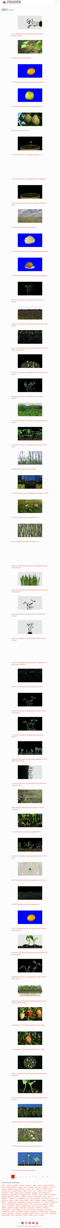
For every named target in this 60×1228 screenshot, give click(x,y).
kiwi (27, 1198)
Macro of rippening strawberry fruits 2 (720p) (30, 1025)
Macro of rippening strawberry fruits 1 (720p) (30, 1049)
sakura (27, 1211)
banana (14, 1187)
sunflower (25, 1213)
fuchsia (47, 1195)
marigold (50, 1200)
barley (20, 1187)
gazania (4, 1196)
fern (29, 1195)
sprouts (4, 1213)
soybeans (53, 1211)
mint (15, 1202)
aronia (45, 1185)
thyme (32, 1213)
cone (34, 1191)
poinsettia (39, 1206)
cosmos (39, 1191)
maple (44, 1200)
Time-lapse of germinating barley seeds (30, 686)
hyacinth (11, 1198)
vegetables (53, 1213)
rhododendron (6, 1209)
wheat (25, 1215)
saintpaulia (19, 1211)
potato (51, 1206)
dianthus (35, 1193)
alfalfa (9, 1185)
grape (45, 1196)
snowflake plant (43, 1211)
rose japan (40, 1209)
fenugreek (23, 1195)
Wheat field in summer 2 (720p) (26, 227)
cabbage (10, 1189)
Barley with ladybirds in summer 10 (28, 541)
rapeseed (31, 1208)
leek (42, 1198)
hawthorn (5, 1198)
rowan (13, 1211)
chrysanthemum (17, 1191)
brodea (4, 1189)
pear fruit (36, 1204)
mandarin (38, 1200)
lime (16, 1200)
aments (21, 1185)
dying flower (15, 1195)
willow (31, 1215)
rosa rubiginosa (17, 1209)
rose (24, 1209)
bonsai (52, 1187)
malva (31, 1200)
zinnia (36, 1215)
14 (43, 1176)
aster (3, 1187)
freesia (41, 1195)
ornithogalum (11, 1204)
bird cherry (38, 1187)
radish (16, 1208)
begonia (31, 1187)
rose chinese (31, 1209)
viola (12, 1215)
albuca (4, 1185)
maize (26, 1200)
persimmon (10, 1206)
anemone (28, 1185)
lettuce (53, 1198)
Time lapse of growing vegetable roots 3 (29, 832)
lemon (47, 1198)
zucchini (41, 1215)
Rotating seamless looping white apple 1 (30, 106)
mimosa (10, 1202)
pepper (4, 1206)
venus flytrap (6, 1215)
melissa (4, 1202)
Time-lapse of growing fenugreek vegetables (32, 179)
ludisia (21, 1200)
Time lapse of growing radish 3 (26, 1170)
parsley (18, 1204)
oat (42, 1202)
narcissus (37, 1202)
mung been (21, 1202)
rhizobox (45, 1208)
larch (31, 1198)
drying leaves (6, 1195)
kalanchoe (22, 1198)
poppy (46, 1206)
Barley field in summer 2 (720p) (26, 469)
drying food (45, 1193)
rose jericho (48, 1209)
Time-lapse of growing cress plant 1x (29, 155)
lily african (5, 1200)
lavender (37, 1198)
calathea (22, 1189)
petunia (18, 1206)
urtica (46, 1213)
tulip (42, 1213)
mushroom (29, 1202)
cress (45, 1191)
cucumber (5, 1193)
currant (11, 1193)
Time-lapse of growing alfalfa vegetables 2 (30, 1122)
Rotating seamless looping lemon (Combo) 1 (31, 82)
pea (31, 1204)
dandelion (28, 1193)
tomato (37, 1213)
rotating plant (6, 1211)
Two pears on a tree (22, 130)
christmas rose (6, 1191)
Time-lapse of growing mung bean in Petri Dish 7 (31, 880)
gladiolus (24, 1196)
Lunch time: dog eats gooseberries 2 (28, 517)
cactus (16, 1189)
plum (33, 1206)
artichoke (51, 1185)
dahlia (17, 1193)
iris (16, 1198)
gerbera (17, 1196)
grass (49, 1196)
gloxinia (30, 1196)
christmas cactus (46, 1189)
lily (57, 1198)
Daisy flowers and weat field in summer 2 (29, 1146)
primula (4, 1208)
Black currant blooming (23, 58)
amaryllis (15, 1185)
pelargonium (45, 1204)
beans (25, 1187)
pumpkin (10, 1208)
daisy (21, 1193)
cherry (38, 1189)
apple (34, 1185)
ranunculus (23, 1208)
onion (46, 1202)
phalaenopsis (26, 1206)
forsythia (35, 1195)
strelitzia (18, 1213)
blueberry (46, 1187)
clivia (24, 1191)
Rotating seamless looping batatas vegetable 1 (32, 275)
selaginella (33, 1211)
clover (30, 1191)
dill (40, 1193)
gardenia (53, 1195)
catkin (33, 1189)
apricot (40, 1185)
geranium (11, 1196)
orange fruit (53, 1202)
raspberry (38, 1208)
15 (46, 1176)
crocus (50, 1191)
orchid (3, 1204)
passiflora (25, 1204)
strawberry (11, 1213)
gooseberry (38, 1196)
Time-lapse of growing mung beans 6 (28, 904)
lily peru (11, 1200)
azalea (8, 1187)
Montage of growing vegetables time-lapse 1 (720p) (32, 493)
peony (52, 1204)
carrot (28, 1189)
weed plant (18, 1215)
